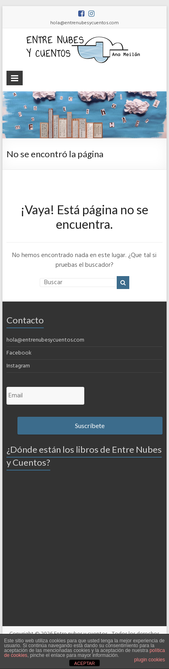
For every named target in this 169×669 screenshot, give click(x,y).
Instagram (18, 366)
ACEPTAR (84, 663)
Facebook (19, 353)
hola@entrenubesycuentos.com (45, 340)
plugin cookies (149, 660)
